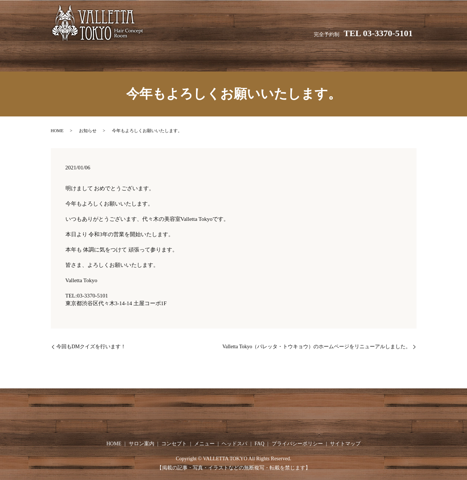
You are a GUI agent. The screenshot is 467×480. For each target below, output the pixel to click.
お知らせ (88, 123)
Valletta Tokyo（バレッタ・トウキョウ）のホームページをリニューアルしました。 (316, 339)
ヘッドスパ (296, 55)
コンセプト (218, 55)
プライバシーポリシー (297, 436)
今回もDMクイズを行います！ (91, 339)
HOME (140, 55)
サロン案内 (176, 55)
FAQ (329, 55)
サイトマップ (345, 436)
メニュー (256, 55)
